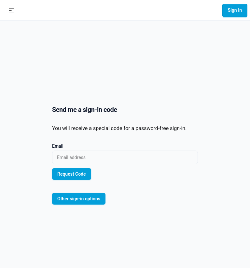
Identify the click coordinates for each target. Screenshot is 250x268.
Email (57, 146)
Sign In (235, 10)
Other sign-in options (78, 198)
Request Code (71, 174)
